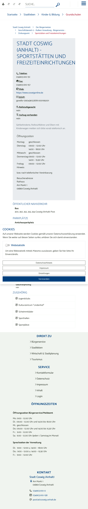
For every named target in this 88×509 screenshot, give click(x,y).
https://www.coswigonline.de (29, 92)
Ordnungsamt (24, 33)
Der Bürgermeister (43, 27)
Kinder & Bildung (51, 14)
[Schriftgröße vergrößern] (19, 4)
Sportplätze (22, 324)
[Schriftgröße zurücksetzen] (14, 4)
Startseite (12, 14)
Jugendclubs (22, 298)
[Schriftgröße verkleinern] (9, 4)
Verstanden (44, 279)
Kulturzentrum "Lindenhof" (29, 305)
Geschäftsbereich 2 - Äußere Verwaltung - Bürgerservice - (41, 30)
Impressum (44, 268)
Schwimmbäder (24, 311)
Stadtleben (29, 14)
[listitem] (44, 342)
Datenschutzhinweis (44, 262)
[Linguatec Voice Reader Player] (3, 4)
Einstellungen (44, 273)
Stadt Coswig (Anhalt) (21, 27)
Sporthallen (22, 318)
